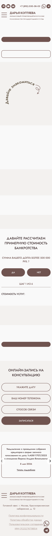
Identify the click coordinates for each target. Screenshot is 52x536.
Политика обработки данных (26, 520)
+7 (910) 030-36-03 (30, 6)
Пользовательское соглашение (26, 524)
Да (13, 272)
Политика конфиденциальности (26, 516)
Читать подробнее (26, 470)
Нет (39, 272)
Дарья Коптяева (22, 13)
